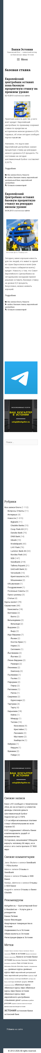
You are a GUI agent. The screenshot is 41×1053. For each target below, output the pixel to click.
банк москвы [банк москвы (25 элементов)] (17, 960)
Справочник (10, 605)
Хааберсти (19, 740)
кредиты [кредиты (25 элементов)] (24, 982)
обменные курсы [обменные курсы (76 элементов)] (23, 985)
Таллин (14, 722)
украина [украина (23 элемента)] (14, 1003)
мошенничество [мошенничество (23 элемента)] (9, 985)
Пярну (14, 685)
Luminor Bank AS (18, 551)
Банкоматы (13, 609)
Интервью (12, 514)
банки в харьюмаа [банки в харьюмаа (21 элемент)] (10, 957)
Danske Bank (16, 532)
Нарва (14, 645)
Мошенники (16, 580)
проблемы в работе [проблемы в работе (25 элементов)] (27, 1000)
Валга (13, 616)
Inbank (14, 540)
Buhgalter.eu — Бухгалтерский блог (20, 905)
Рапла (13, 693)
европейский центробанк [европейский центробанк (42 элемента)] (18, 975)
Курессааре (16, 700)
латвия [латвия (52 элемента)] (30, 982)
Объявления (13, 583)
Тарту (13, 707)
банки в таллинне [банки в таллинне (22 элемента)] (31, 954)
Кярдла (14, 747)
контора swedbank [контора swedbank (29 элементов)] (21, 979)
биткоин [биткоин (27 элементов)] (30, 963)
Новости (25, 175)
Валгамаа (12, 613)
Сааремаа (12, 696)
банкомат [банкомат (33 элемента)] (24, 960)
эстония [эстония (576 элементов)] (10, 1010)
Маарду (14, 718)
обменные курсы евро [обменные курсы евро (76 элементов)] (14, 988)
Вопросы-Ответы (16, 511)
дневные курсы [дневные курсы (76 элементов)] (15, 969)
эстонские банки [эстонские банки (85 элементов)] (25, 1011)
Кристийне (19, 729)
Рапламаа (12, 689)
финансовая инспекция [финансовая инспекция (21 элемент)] (24, 1003)
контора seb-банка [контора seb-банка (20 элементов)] (9, 979)
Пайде (14, 755)
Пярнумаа (12, 682)
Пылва (14, 678)
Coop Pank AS (17, 529)
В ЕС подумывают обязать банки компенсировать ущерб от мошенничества (20, 833)
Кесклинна (19, 725)
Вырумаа (12, 627)
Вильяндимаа (14, 620)
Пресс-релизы (15, 594)
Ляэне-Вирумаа (15, 660)
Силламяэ (15, 649)
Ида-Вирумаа (14, 634)
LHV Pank (15, 547)
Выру (13, 631)
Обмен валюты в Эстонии (16, 933)
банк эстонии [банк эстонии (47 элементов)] (22, 963)
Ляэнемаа (12, 667)
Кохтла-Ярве (17, 642)
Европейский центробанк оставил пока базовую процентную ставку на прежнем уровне (21, 85)
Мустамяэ (18, 736)
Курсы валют (10, 602)
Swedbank (15, 562)
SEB (12, 558)
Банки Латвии (11, 916)
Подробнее (10, 168)
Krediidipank (16, 543)
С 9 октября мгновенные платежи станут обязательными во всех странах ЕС (20, 823)
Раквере (15, 664)
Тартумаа (12, 704)
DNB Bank (15, 536)
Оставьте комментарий (16, 185)
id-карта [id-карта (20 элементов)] (6, 951)
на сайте (15, 1029)
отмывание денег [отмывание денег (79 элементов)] (12, 1000)
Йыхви (14, 638)
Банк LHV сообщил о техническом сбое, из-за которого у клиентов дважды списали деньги (20, 807)
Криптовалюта (18, 576)
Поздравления (15, 587)
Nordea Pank (17, 554)
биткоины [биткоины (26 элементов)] (7, 966)
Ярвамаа (12, 751)
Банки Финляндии (12, 919)
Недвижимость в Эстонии (16, 930)
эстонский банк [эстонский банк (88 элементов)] (11, 1014)
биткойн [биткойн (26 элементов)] (14, 966)
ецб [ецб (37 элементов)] (35, 975)
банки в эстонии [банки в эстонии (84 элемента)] (23, 957)
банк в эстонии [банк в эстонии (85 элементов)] (18, 953)
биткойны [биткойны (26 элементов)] (20, 966)
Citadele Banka (17, 525)
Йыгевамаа (13, 653)
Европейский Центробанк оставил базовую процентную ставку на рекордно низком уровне (20, 200)
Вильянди (15, 624)
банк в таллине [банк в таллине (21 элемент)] (14, 951)
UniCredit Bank (17, 569)
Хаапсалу (15, 671)
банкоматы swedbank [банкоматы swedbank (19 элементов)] (10, 963)
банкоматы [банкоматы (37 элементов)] (33, 960)
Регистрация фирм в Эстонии (18, 937)
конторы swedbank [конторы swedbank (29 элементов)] (14, 982)
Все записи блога (14, 175)
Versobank (15, 573)
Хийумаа (12, 744)
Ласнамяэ (18, 733)
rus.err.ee (16, 137)
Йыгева (14, 656)
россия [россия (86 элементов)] (7, 1003)
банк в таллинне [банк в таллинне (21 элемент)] (24, 951)
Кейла (13, 715)
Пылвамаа (13, 675)
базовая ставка (19, 177)
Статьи (11, 598)
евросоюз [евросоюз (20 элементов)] (31, 975)
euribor (10, 177)
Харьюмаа (12, 711)
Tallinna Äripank (18, 565)
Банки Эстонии (22, 49)
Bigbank (14, 522)
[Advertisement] (20, 27)
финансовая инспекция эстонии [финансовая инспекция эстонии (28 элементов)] (14, 1006)
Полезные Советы (16, 591)
